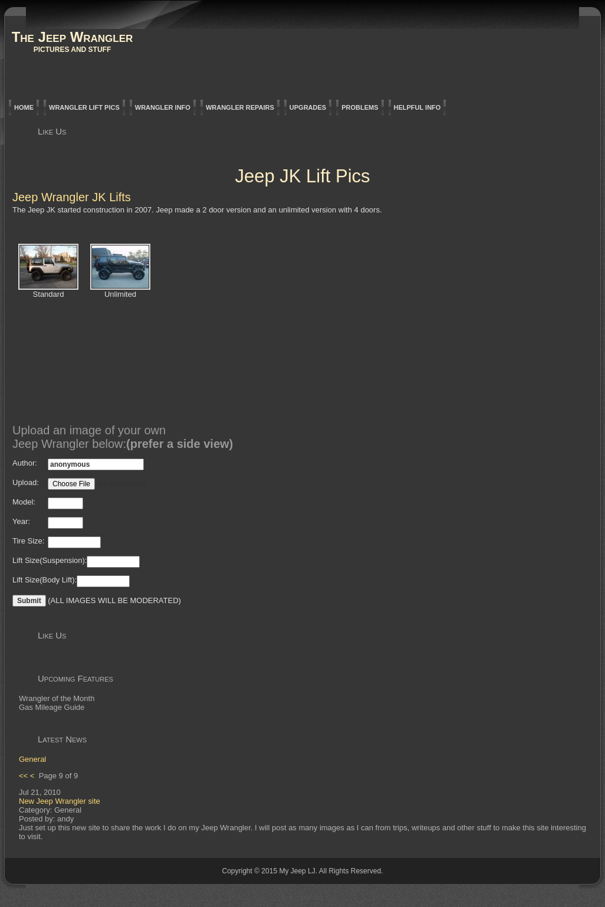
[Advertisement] (371, 329)
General (32, 759)
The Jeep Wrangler (72, 37)
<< (23, 775)
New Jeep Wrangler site (59, 801)
